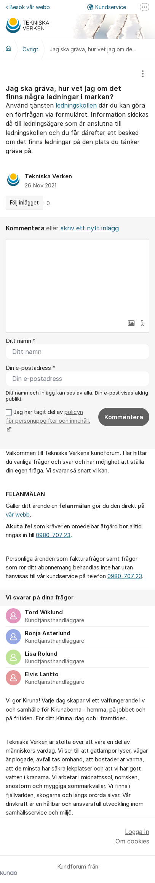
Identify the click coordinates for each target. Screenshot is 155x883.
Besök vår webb (28, 7)
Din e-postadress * (30, 368)
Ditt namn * (20, 341)
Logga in (137, 831)
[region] (77, 138)
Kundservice (106, 7)
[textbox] (77, 277)
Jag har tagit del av (48, 421)
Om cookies (132, 841)
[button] (131, 323)
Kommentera (123, 417)
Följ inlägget (24, 203)
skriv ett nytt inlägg (90, 228)
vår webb (18, 514)
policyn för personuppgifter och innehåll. (48, 416)
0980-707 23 (53, 535)
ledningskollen (76, 105)
